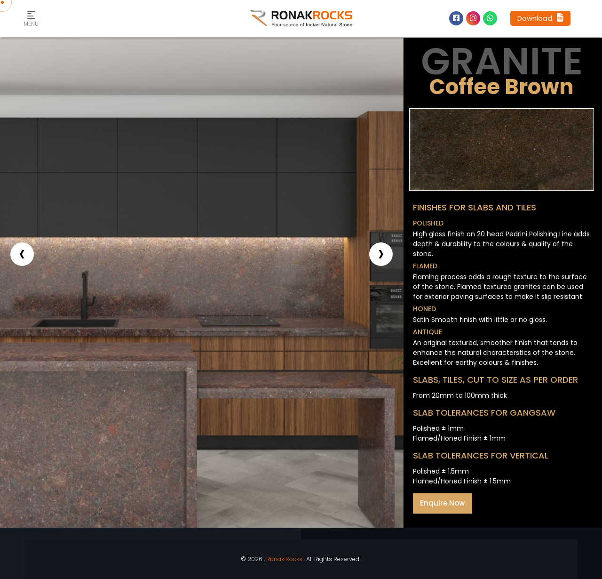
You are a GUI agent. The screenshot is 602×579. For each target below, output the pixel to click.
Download (540, 18)
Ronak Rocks (284, 559)
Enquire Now (442, 503)
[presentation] (22, 254)
